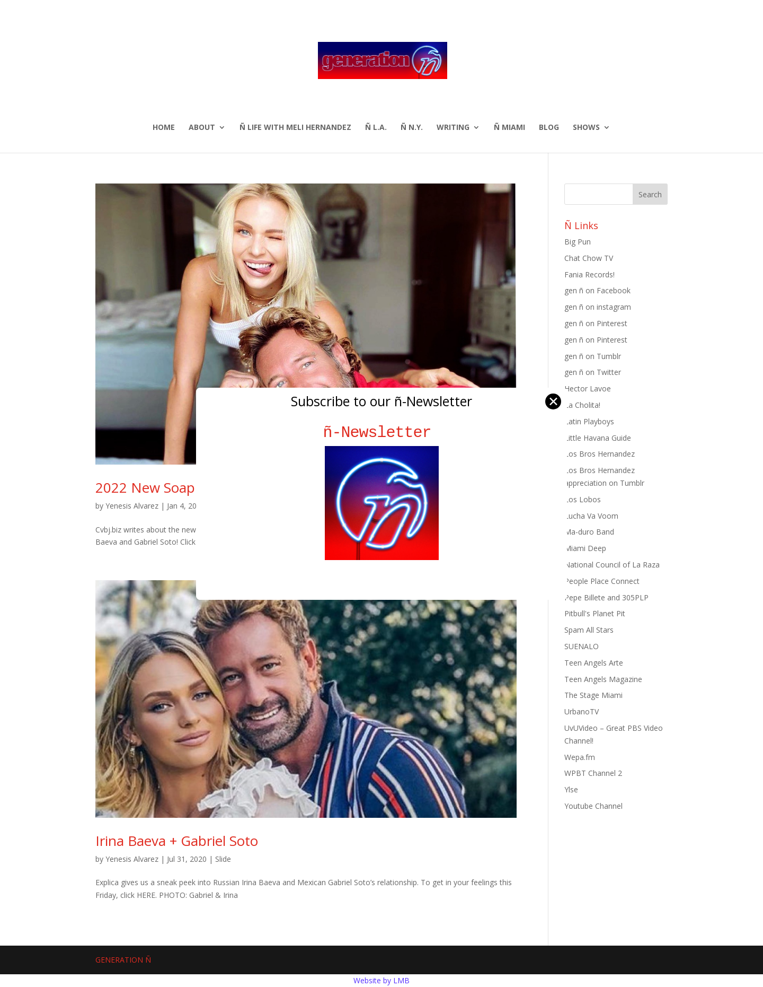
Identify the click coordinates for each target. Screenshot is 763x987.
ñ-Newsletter (381, 432)
